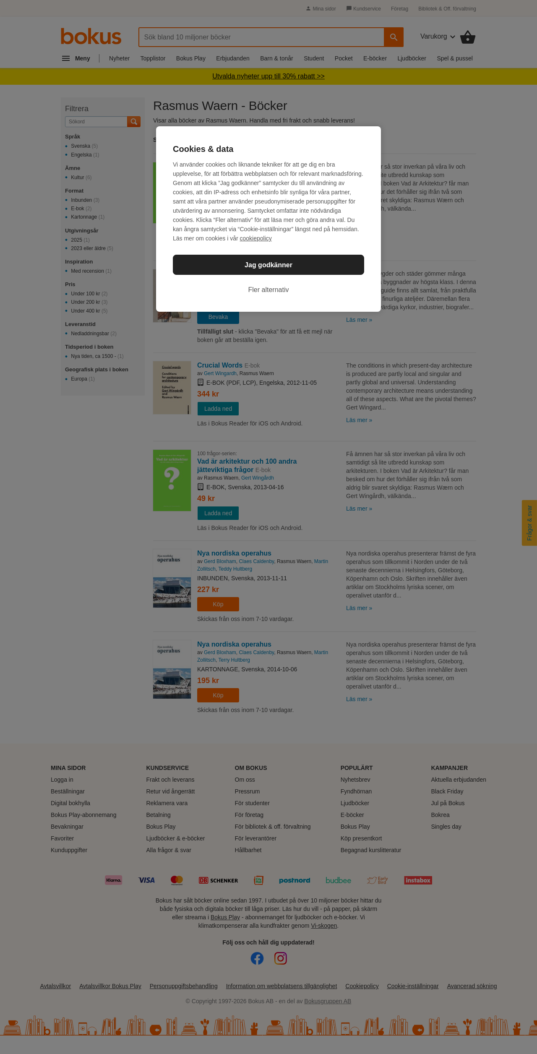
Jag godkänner (268, 265)
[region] (268, 219)
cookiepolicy (256, 238)
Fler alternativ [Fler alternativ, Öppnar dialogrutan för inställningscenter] (268, 289)
